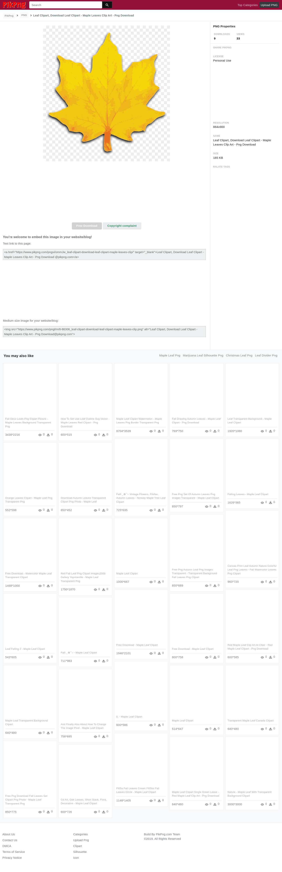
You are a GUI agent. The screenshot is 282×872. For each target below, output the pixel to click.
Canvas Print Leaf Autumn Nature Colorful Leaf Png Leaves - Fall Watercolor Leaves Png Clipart (251, 569)
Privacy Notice (12, 857)
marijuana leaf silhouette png (203, 355)
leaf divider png (266, 355)
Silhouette (80, 851)
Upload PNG (269, 5)
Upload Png (81, 840)
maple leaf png (169, 355)
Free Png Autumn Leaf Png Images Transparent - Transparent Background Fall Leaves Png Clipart (194, 573)
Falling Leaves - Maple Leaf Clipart (247, 494)
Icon (76, 857)
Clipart (77, 846)
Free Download (86, 225)
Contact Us (10, 840)
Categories (80, 834)
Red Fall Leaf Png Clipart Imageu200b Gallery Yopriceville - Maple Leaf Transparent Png (83, 577)
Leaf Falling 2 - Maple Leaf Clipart (25, 648)
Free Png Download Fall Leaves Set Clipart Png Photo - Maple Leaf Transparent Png (26, 799)
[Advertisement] (106, 193)
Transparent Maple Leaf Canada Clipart (250, 720)
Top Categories (248, 5)
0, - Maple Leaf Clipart (129, 716)
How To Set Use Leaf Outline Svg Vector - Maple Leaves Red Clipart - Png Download (85, 422)
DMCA (7, 846)
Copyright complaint (122, 225)
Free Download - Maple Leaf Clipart (137, 645)
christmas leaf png (239, 355)
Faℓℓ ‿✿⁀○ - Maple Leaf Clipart (79, 652)
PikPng (9, 15)
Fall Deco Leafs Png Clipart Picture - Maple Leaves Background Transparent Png (28, 422)
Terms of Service (14, 851)
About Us (9, 834)
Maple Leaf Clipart (127, 573)
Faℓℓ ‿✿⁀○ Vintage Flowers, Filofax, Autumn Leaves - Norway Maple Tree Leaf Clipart (140, 498)
